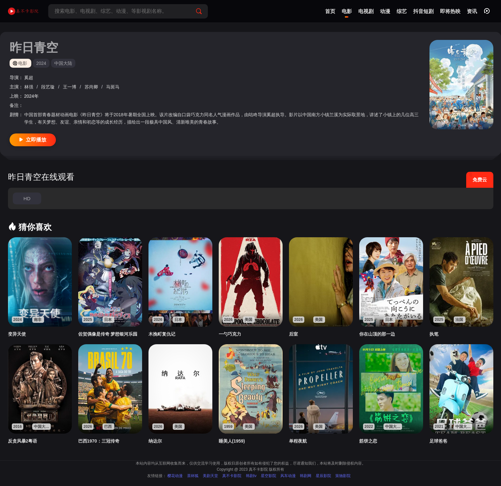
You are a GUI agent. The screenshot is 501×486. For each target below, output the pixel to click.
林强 (29, 86)
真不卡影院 (231, 476)
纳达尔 (155, 441)
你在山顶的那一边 (377, 334)
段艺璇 (48, 86)
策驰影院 (343, 476)
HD (27, 198)
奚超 (28, 77)
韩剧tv (251, 476)
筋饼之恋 (368, 441)
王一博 (70, 86)
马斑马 (112, 86)
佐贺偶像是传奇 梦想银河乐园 (108, 334)
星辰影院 (323, 476)
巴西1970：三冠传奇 (98, 441)
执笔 (433, 334)
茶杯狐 (193, 476)
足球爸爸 (438, 441)
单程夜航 (298, 441)
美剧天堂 (210, 476)
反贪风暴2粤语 (22, 441)
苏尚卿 (92, 86)
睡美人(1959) (232, 441)
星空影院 (268, 476)
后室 (293, 334)
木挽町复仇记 (161, 334)
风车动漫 (288, 476)
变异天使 (17, 334)
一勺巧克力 (230, 334)
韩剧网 (305, 476)
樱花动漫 (175, 476)
